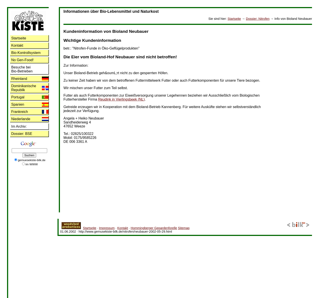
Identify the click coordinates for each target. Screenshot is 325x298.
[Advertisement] (294, 91)
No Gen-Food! (22, 60)
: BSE (21, 134)
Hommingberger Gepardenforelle (154, 228)
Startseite (234, 18)
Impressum (107, 228)
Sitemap (183, 228)
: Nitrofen (257, 18)
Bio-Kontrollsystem (26, 53)
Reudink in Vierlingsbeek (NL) (121, 99)
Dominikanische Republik (23, 88)
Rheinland (19, 79)
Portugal (17, 97)
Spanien (17, 104)
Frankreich (19, 112)
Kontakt (17, 45)
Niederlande (20, 119)
